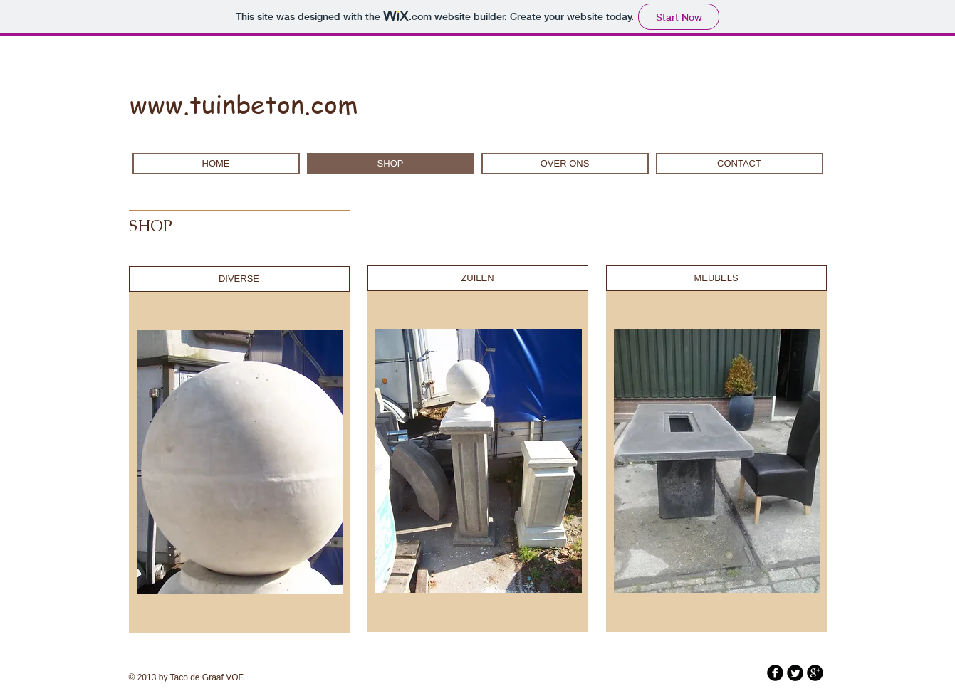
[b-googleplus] (815, 673)
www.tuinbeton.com (244, 104)
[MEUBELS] (716, 278)
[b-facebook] (775, 673)
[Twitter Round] (795, 673)
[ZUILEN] (477, 278)
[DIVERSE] (239, 279)
